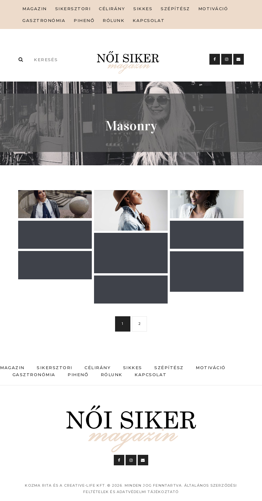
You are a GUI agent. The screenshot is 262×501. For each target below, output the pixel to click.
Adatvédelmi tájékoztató (148, 492)
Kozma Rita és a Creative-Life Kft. (65, 485)
